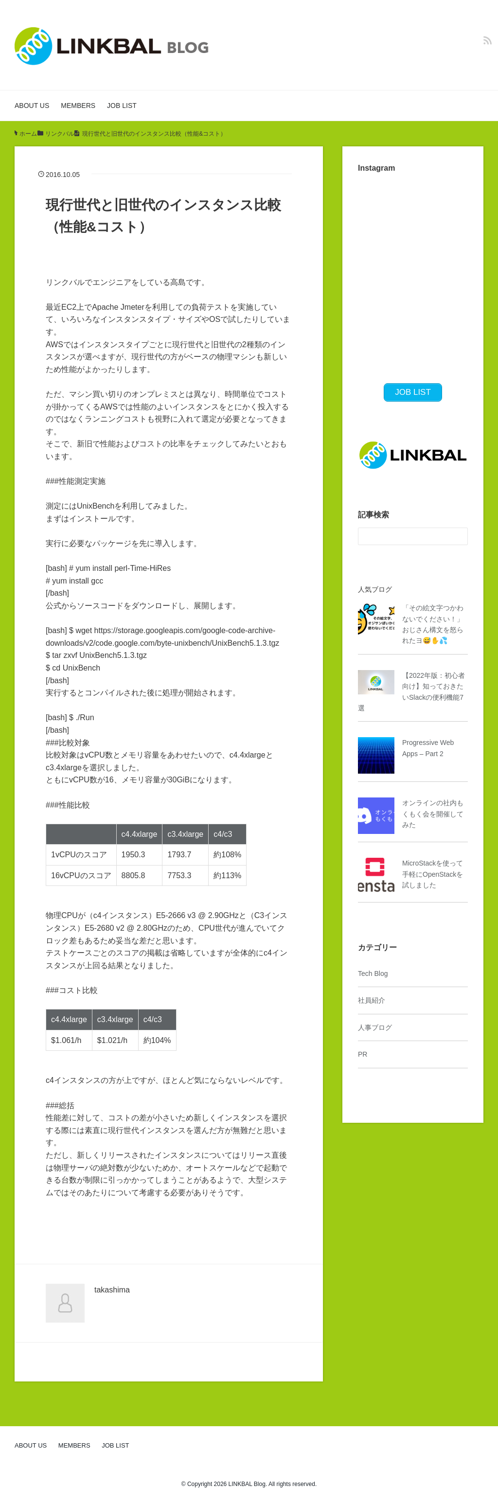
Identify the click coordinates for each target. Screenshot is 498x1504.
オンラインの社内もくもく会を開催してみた (432, 814)
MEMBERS (78, 105)
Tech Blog (373, 973)
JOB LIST (122, 105)
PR (362, 1054)
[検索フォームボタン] (459, 536)
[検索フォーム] (403, 536)
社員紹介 (371, 1000)
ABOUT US (32, 105)
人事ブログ (375, 1027)
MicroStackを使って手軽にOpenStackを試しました (432, 874)
